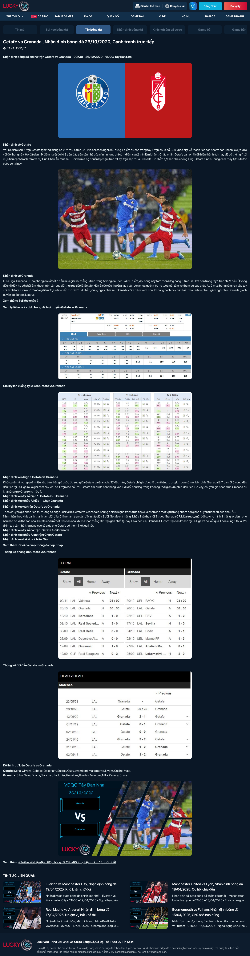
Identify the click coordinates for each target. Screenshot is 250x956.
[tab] (20, 29)
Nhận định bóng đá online (20, 57)
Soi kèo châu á (28, 300)
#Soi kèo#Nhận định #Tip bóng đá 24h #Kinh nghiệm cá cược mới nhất (67, 862)
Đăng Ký (235, 6)
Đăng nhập (210, 6)
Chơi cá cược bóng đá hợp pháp (40, 545)
